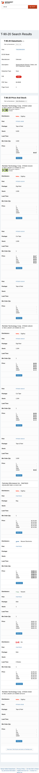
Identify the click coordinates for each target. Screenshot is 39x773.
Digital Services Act (22, 770)
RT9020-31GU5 (20, 181)
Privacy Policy (21, 769)
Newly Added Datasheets (8, 769)
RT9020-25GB (20, 704)
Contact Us (33, 770)
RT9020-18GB (20, 121)
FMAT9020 (19, 496)
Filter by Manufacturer (9, 44)
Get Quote (19, 583)
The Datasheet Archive (7, 2)
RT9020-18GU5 (20, 338)
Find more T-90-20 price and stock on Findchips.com (19, 749)
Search (32, 6)
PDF (18, 77)
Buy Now (19, 158)
